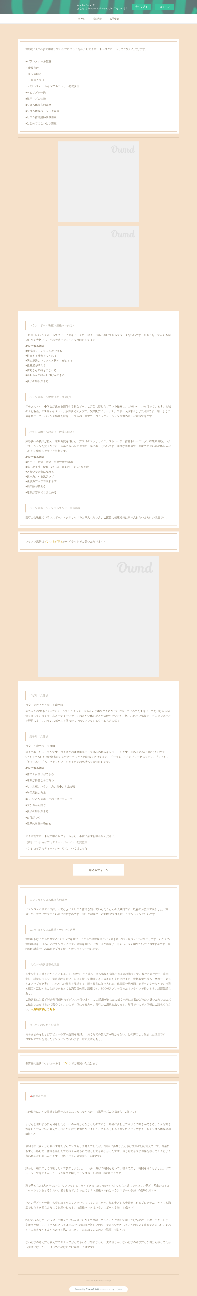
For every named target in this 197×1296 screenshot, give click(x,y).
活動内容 (97, 18)
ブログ (67, 1063)
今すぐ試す (141, 6)
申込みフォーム (98, 870)
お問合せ (114, 18)
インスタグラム (53, 541)
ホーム (81, 18)
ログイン (165, 6)
